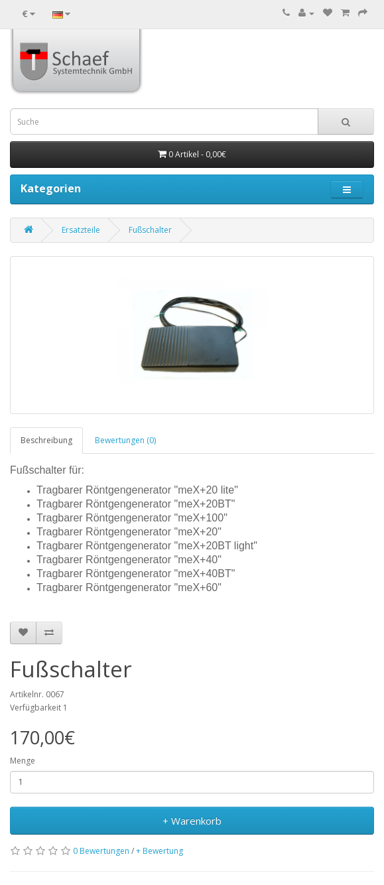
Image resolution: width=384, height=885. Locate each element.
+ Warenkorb (192, 820)
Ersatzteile (81, 230)
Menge (22, 760)
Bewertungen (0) (125, 440)
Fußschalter (150, 230)
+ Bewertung (159, 850)
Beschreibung (46, 440)
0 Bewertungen (101, 850)
